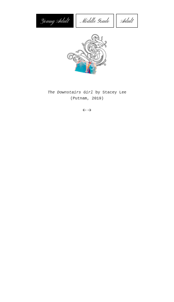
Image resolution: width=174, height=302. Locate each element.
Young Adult (54, 21)
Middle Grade (94, 21)
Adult (126, 21)
